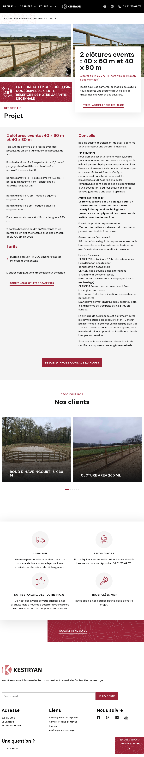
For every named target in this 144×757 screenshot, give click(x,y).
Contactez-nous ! (129, 744)
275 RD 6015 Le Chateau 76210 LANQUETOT (11, 726)
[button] (3, 51)
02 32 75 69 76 (10, 753)
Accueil (8, 18)
